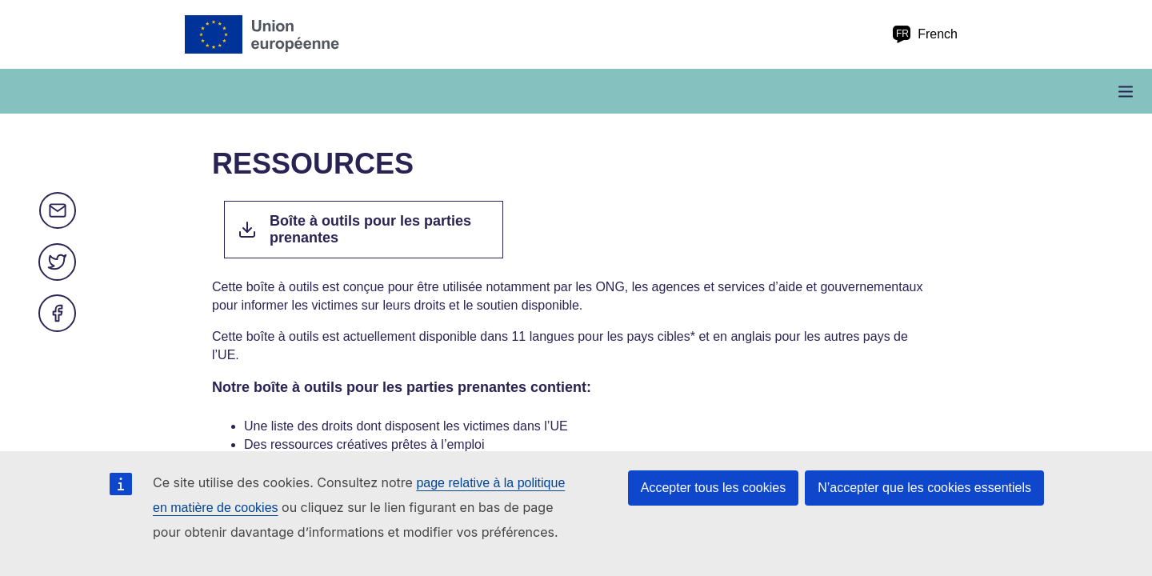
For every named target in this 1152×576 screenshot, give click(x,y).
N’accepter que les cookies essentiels (924, 487)
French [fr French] (925, 34)
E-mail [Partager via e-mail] (57, 211)
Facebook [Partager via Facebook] (57, 313)
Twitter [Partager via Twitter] (57, 262)
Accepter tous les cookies (713, 487)
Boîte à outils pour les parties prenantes (370, 229)
